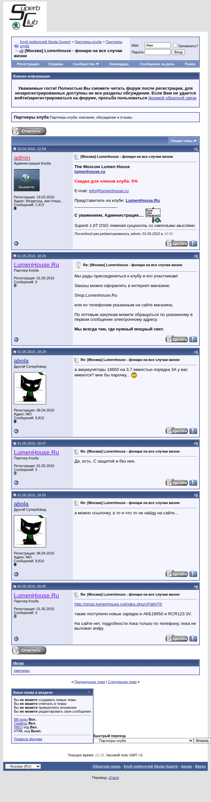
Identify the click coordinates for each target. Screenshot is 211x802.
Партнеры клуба (88, 42)
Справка (55, 64)
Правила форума (28, 739)
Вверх (200, 766)
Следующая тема (122, 682)
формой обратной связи (172, 97)
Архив (186, 766)
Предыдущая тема (89, 682)
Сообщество (86, 64)
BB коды (21, 719)
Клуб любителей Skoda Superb (45, 42)
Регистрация (28, 64)
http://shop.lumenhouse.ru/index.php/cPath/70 (118, 604)
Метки (18, 663)
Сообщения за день (157, 64)
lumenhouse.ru (89, 171)
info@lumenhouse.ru (109, 190)
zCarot (113, 777)
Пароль (137, 52)
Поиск (190, 64)
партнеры (22, 670)
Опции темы (182, 141)
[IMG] (18, 727)
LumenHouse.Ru (143, 200)
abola (21, 360)
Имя (134, 45)
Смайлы (20, 723)
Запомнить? (185, 46)
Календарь (119, 64)
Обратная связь (106, 766)
